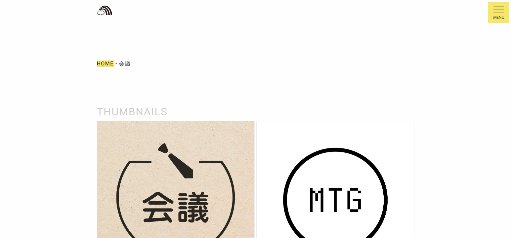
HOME (105, 63)
